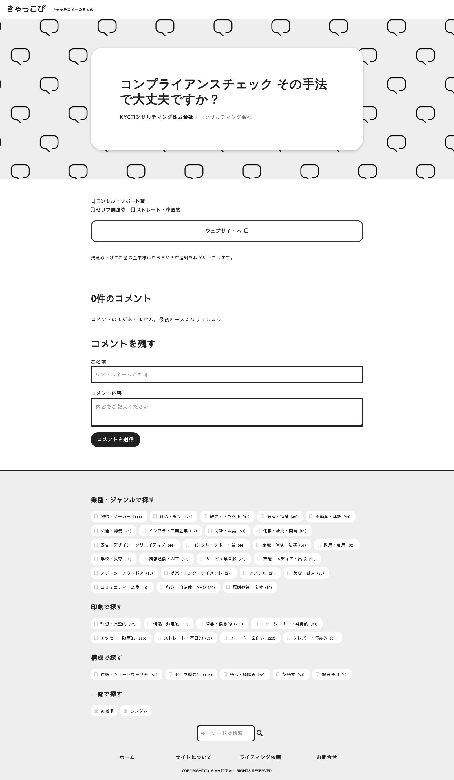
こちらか (160, 257)
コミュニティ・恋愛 (122, 587)
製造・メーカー (119, 516)
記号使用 (332, 674)
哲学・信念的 (222, 624)
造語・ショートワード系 (126, 674)
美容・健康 (306, 573)
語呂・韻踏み (245, 674)
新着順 (104, 711)
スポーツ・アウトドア (124, 573)
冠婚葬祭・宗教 (250, 587)
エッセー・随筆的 (121, 638)
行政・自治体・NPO (188, 587)
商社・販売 (227, 531)
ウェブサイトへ (227, 231)
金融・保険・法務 (282, 545)
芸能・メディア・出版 (287, 559)
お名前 (99, 361)
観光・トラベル (227, 516)
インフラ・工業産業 (171, 531)
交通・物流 (113, 531)
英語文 (291, 674)
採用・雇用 (337, 545)
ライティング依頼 (260, 757)
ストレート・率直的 (155, 209)
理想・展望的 (116, 624)
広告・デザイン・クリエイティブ (135, 545)
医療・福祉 (280, 516)
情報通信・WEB (167, 559)
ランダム (136, 711)
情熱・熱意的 (168, 624)
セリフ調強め (108, 209)
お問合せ (326, 757)
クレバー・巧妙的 (313, 638)
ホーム (127, 757)
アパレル (260, 573)
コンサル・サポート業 (118, 201)
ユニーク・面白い (250, 638)
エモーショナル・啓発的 (287, 624)
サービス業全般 (224, 559)
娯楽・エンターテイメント (199, 573)
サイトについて (193, 757)
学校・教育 (113, 559)
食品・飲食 (173, 516)
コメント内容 (106, 393)
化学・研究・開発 (283, 531)
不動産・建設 (330, 516)
